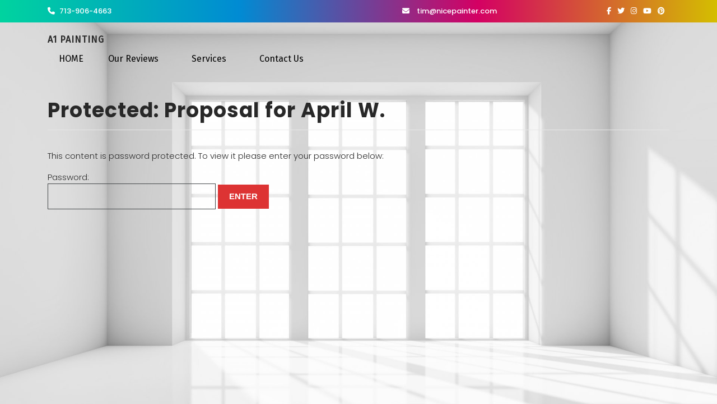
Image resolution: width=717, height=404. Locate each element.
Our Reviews (133, 58)
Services (209, 58)
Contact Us (281, 58)
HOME (71, 58)
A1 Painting (76, 39)
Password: (132, 190)
